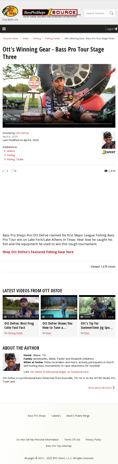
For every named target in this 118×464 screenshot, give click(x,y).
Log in (109, 29)
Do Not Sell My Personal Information (37, 439)
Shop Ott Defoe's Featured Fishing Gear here (38, 252)
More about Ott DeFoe (100, 387)
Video (26, 38)
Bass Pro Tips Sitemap (58, 446)
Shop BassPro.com (10, 19)
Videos (11, 151)
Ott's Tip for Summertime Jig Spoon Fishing (97, 327)
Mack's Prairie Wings (78, 415)
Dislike (12, 170)
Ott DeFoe (22, 133)
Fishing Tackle (52, 38)
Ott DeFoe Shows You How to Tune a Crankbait (57, 327)
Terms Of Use (72, 439)
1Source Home (10, 38)
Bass (48, 333)
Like (4, 170)
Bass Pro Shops (37, 415)
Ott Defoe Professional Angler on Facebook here (59, 372)
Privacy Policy (93, 439)
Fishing (37, 38)
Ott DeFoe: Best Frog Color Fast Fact (19, 325)
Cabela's (56, 415)
